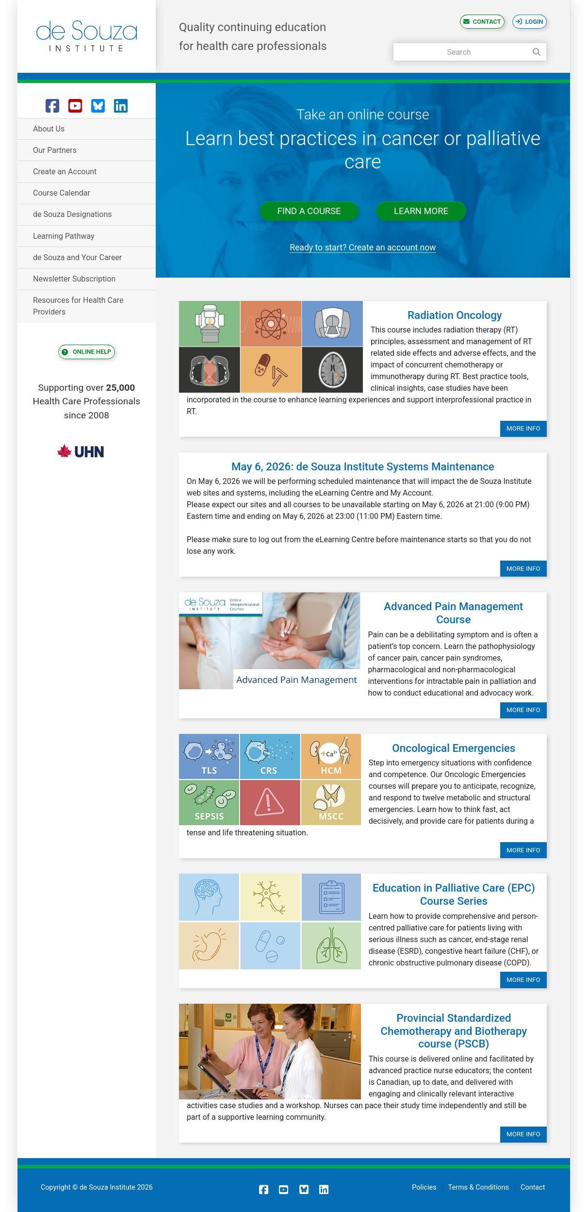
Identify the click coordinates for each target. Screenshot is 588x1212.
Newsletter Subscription (74, 278)
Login (534, 21)
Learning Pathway (64, 236)
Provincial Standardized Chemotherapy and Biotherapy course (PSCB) (453, 1031)
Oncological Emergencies (453, 748)
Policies (424, 1187)
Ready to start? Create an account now (363, 247)
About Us (49, 128)
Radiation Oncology (455, 315)
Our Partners (55, 150)
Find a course (309, 211)
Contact (487, 21)
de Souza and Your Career (77, 257)
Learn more (421, 211)
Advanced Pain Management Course (453, 613)
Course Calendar (61, 193)
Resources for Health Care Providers (78, 306)
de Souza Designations (72, 214)
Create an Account (65, 171)
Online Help (91, 352)
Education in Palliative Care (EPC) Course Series (454, 894)
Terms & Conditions (478, 1187)
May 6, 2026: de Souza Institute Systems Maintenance (362, 466)
